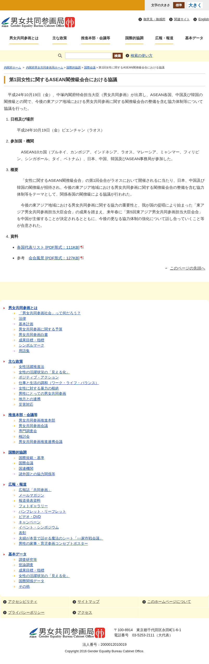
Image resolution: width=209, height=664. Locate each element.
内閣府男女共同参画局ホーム (44, 67)
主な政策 (59, 38)
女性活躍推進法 (31, 367)
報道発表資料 (30, 501)
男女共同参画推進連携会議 (40, 442)
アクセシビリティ (22, 602)
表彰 (22, 533)
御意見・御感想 (154, 19)
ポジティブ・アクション (39, 377)
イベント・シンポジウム (39, 527)
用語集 (24, 351)
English (203, 19)
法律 (22, 319)
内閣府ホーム (12, 67)
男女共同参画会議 (33, 426)
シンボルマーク (31, 345)
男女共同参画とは (24, 38)
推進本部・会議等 (95, 38)
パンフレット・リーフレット (42, 511)
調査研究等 (28, 560)
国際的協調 (134, 38)
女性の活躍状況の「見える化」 (44, 372)
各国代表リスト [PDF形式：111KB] (51, 247)
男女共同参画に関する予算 (40, 329)
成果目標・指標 (31, 340)
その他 (24, 586)
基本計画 (26, 324)
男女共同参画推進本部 (37, 420)
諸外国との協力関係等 (37, 474)
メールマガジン (31, 495)
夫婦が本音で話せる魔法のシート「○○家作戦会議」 (61, 538)
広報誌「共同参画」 (35, 490)
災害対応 (26, 404)
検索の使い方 (142, 56)
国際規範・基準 (31, 458)
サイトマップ (88, 602)
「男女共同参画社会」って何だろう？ (50, 313)
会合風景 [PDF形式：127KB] (57, 258)
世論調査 (26, 565)
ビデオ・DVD (30, 517)
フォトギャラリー (33, 506)
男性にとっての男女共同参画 (42, 394)
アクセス (85, 613)
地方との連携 (30, 399)
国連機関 (26, 469)
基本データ (194, 38)
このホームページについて (169, 602)
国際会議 (90, 67)
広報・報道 (164, 38)
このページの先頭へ (187, 268)
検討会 (24, 437)
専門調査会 (28, 431)
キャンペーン (30, 522)
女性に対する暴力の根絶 (39, 388)
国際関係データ (31, 581)
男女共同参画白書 (33, 335)
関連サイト (182, 19)
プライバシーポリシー (26, 613)
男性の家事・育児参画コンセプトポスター (53, 544)
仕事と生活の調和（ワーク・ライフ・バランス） (59, 383)
